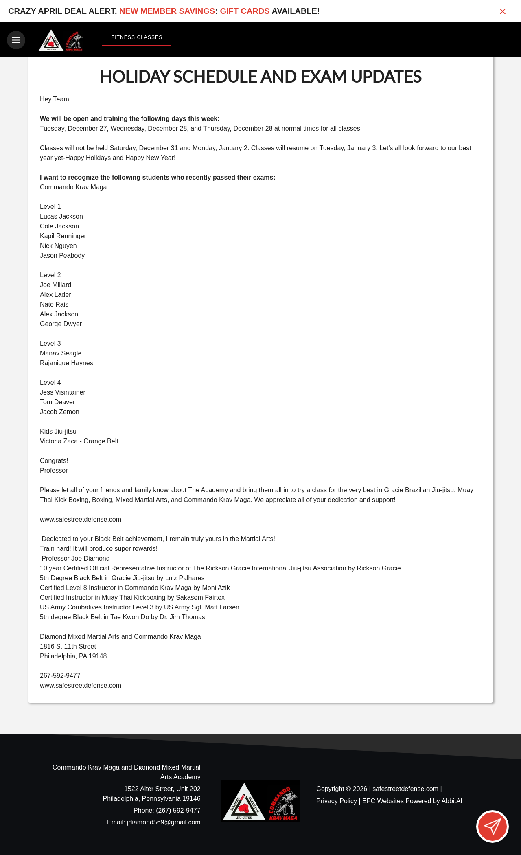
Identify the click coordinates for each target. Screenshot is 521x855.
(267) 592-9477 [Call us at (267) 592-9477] (178, 809)
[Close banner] (503, 11)
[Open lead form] (492, 826)
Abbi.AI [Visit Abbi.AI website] (451, 799)
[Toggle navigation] (16, 40)
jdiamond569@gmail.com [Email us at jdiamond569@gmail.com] (164, 821)
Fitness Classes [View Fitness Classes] (137, 37)
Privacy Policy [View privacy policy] (336, 799)
